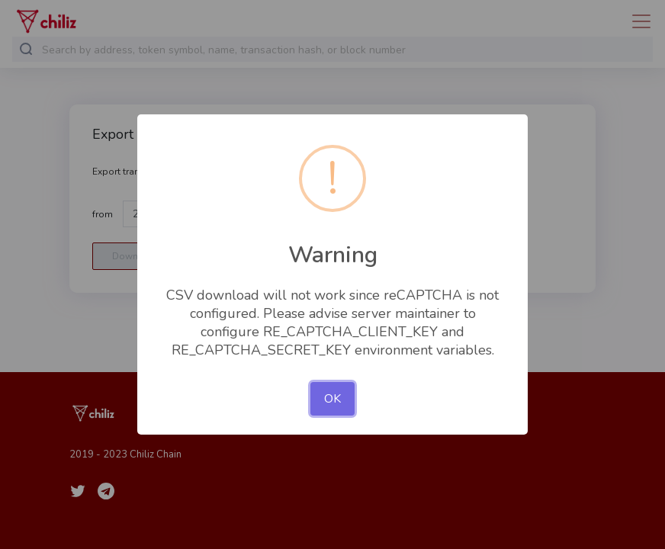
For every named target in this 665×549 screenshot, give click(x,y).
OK (332, 398)
